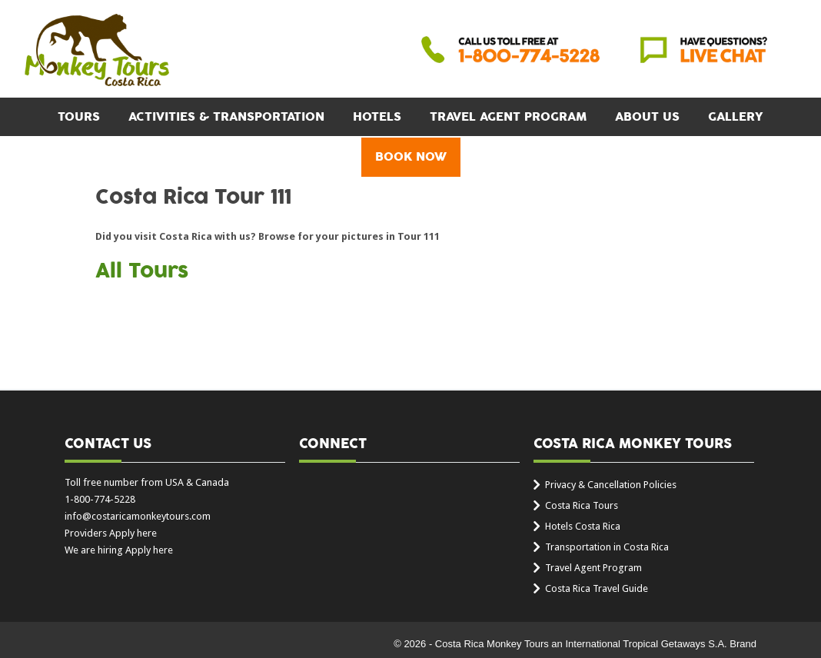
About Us (647, 116)
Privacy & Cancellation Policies (610, 484)
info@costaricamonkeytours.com (138, 516)
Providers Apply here (111, 533)
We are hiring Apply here (119, 550)
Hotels (377, 116)
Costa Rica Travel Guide (596, 588)
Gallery (735, 116)
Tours (79, 116)
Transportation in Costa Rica (607, 547)
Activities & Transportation (226, 116)
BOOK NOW (411, 156)
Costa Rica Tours (581, 505)
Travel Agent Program (508, 116)
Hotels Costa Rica (582, 526)
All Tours (141, 271)
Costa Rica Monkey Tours (97, 51)
